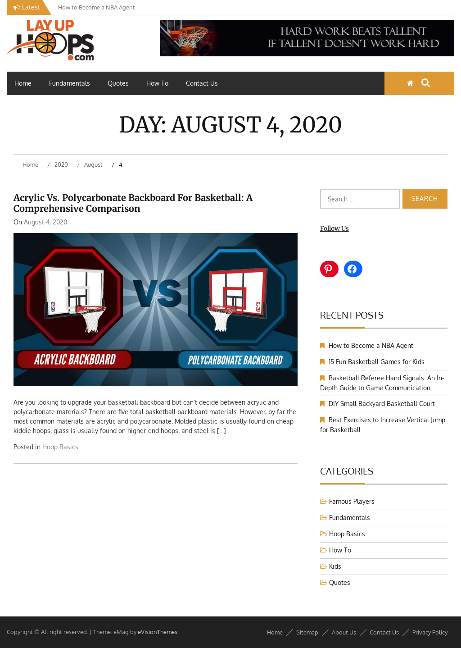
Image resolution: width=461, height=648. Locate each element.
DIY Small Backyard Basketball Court (382, 403)
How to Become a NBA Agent (371, 345)
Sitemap (307, 632)
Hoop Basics (60, 447)
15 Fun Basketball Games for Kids (377, 361)
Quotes (118, 83)
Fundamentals (69, 83)
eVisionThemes (157, 631)
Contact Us (202, 83)
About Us (344, 632)
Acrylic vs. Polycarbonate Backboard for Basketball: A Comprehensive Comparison (133, 203)
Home (23, 83)
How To (157, 83)
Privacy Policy (429, 632)
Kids (335, 566)
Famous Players (352, 501)
